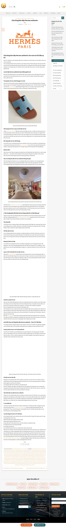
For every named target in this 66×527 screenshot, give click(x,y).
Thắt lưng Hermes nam (24, 500)
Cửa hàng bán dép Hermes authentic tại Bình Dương (31, 451)
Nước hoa (46, 13)
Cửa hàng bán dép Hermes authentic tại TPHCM (31, 459)
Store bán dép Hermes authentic (29, 464)
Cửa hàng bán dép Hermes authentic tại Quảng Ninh (27, 456)
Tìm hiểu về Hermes (30, 18)
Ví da (40, 13)
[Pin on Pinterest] (28, 444)
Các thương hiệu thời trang (20, 18)
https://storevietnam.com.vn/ (7, 512)
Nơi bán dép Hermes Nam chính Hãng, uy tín (37, 468)
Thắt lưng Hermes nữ (24, 498)
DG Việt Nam (29, 24)
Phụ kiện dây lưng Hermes (24, 503)
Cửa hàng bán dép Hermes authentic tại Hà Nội (29, 454)
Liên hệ (58, 13)
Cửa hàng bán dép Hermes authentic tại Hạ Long (13, 454)
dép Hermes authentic (11, 131)
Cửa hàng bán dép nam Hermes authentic (29, 462)
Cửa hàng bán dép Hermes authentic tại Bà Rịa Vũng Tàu (24, 450)
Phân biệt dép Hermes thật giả (23, 217)
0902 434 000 (8, 502)
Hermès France (12, 86)
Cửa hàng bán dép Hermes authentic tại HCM (19, 455)
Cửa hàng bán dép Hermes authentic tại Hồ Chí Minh (35, 455)
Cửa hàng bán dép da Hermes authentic (38, 448)
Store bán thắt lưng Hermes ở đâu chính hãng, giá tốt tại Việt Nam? (58, 33)
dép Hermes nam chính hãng (20, 407)
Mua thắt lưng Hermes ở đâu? (41, 507)
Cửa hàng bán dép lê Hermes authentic (16, 462)
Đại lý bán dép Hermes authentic (25, 463)
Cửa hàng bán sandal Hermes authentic (13, 463)
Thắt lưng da (22, 13)
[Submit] (14, 7)
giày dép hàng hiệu (12, 254)
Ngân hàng (53, 13)
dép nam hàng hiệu (24, 145)
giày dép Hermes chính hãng (16, 204)
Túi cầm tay (14, 13)
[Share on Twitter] (24, 444)
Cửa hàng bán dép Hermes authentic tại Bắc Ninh (15, 451)
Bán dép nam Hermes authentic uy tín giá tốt (12, 468)
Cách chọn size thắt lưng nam (41, 500)
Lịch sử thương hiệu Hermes (41, 505)
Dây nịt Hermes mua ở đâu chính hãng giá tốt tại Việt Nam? (57, 39)
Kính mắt (35, 13)
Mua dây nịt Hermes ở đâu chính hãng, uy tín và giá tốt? (57, 44)
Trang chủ (8, 13)
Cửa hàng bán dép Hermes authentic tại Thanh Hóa (36, 458)
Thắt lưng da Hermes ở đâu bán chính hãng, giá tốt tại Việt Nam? (57, 49)
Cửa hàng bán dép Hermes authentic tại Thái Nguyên (19, 458)
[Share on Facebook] (21, 444)
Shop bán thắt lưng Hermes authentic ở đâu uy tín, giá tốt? (58, 28)
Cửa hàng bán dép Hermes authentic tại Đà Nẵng (23, 452)
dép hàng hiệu (10, 315)
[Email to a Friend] (26, 444)
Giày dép (29, 13)
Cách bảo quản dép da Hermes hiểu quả (12, 438)
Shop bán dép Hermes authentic (36, 463)
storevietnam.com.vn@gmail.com (8, 508)
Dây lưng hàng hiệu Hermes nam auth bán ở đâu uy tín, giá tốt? (58, 55)
